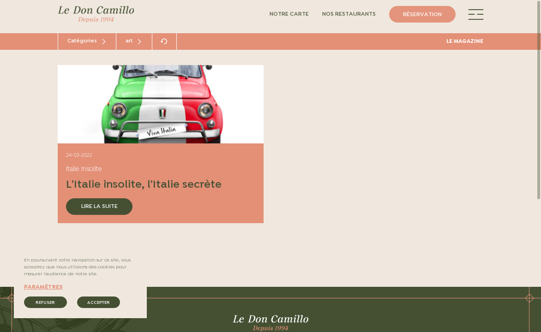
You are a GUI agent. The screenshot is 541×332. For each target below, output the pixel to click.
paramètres (43, 287)
